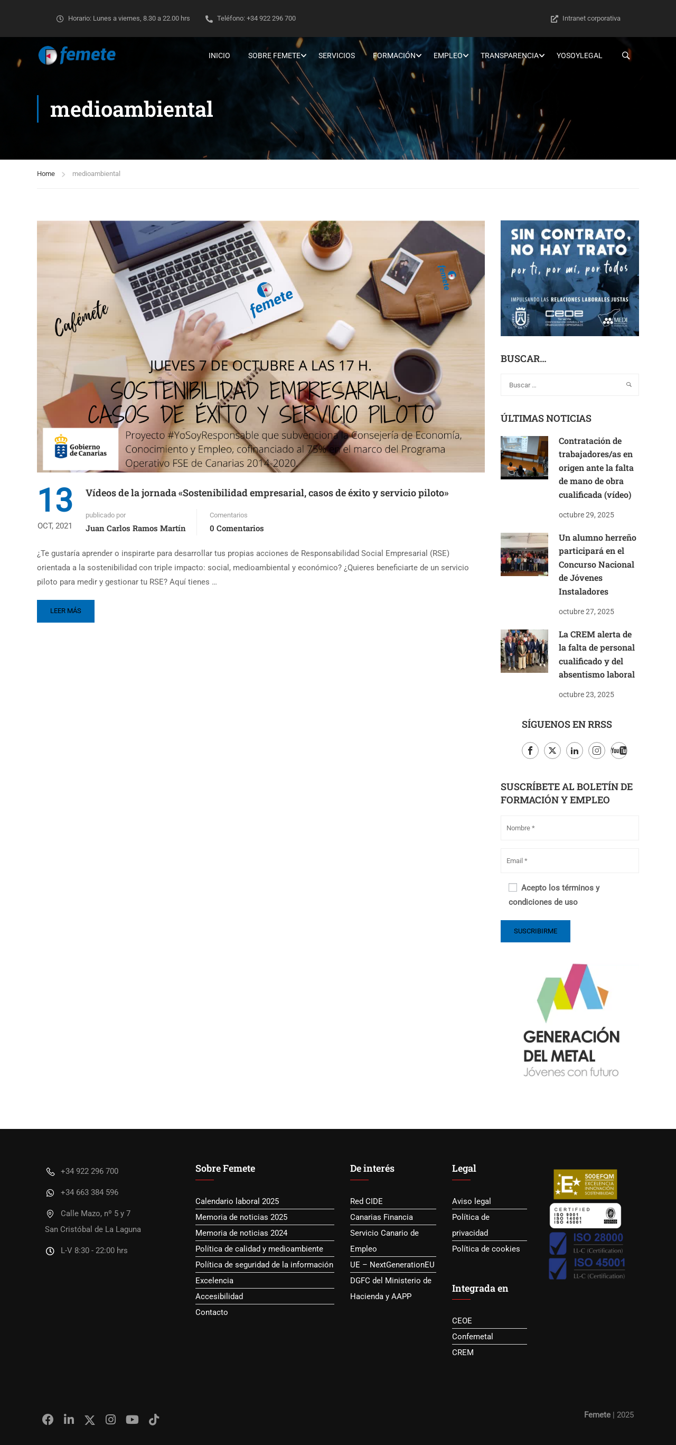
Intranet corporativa (585, 18)
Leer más (65, 611)
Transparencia (510, 55)
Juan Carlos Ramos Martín (136, 528)
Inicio (219, 55)
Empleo (448, 55)
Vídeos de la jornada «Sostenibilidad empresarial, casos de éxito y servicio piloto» (267, 492)
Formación (394, 55)
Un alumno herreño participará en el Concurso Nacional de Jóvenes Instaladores (597, 564)
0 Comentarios (237, 528)
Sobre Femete (274, 55)
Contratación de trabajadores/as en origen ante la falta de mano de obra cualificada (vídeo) (596, 467)
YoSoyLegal (580, 55)
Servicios (336, 55)
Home (46, 174)
